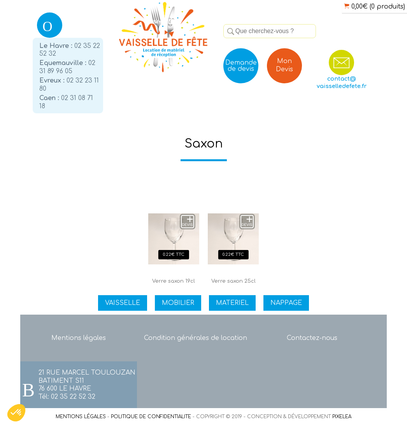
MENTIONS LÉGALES (81, 416)
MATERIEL (232, 302)
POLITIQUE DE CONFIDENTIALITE (151, 416)
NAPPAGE (286, 302)
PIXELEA (341, 416)
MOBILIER (178, 302)
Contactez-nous (312, 338)
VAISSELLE (122, 302)
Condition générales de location (195, 338)
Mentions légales (78, 338)
